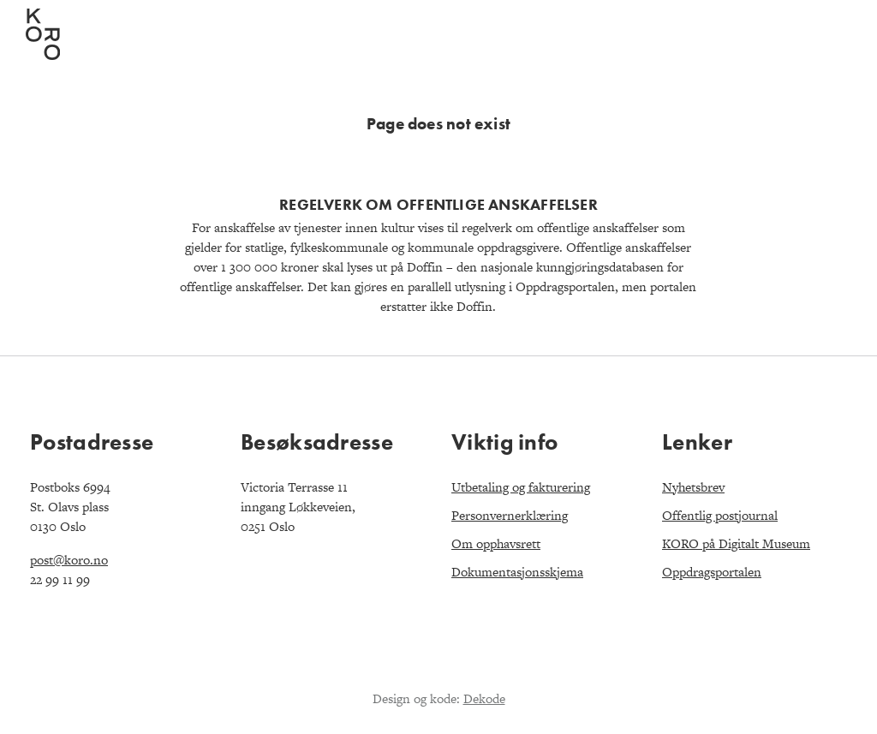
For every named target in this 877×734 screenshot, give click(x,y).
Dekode (484, 698)
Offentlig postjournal (720, 515)
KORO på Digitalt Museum (736, 543)
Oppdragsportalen (711, 572)
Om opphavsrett (495, 543)
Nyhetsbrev (693, 487)
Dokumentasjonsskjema (517, 572)
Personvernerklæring (509, 515)
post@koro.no (69, 560)
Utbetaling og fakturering (520, 487)
